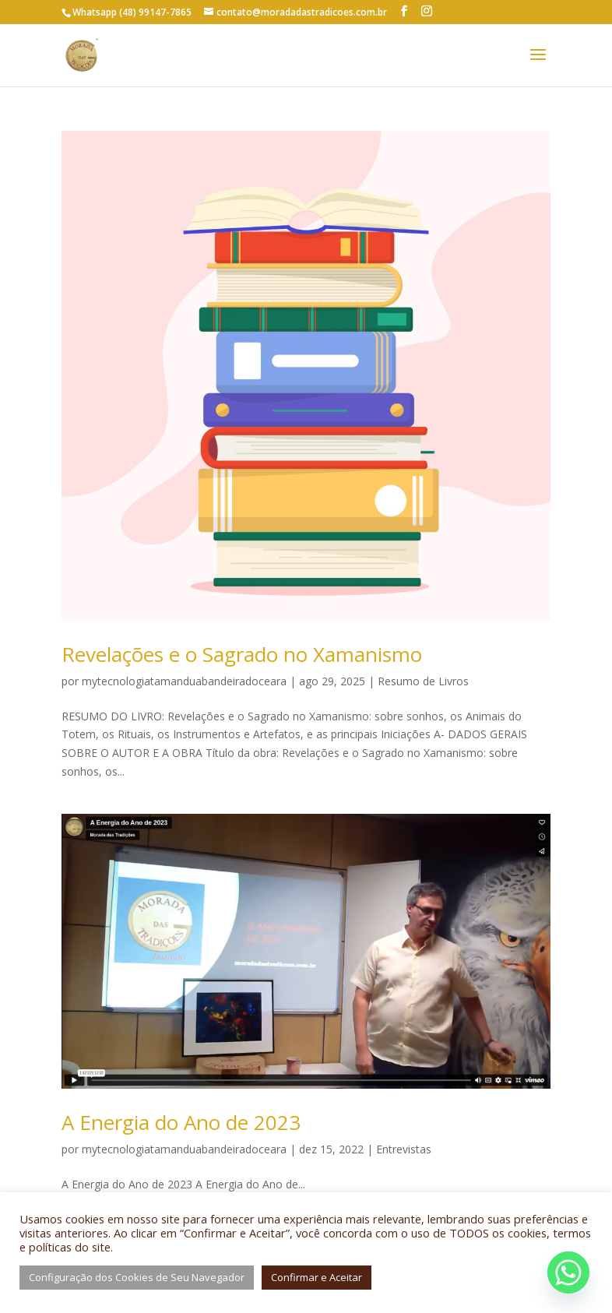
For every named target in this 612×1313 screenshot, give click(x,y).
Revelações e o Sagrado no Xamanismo (242, 654)
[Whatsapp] (568, 1272)
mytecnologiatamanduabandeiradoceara (184, 681)
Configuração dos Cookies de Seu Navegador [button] (136, 1277)
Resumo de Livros (423, 681)
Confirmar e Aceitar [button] (316, 1277)
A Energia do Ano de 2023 (181, 1122)
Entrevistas (403, 1149)
